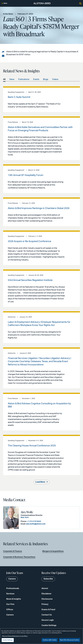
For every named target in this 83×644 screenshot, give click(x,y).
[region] (41, 636)
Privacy (45, 604)
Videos (55, 79)
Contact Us (47, 615)
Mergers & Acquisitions (53, 551)
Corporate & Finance (12, 551)
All (4, 79)
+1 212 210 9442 (33, 521)
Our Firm (10, 604)
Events (36, 79)
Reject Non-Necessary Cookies (69, 640)
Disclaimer (46, 594)
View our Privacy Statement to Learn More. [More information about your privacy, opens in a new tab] (15, 636)
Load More (40, 482)
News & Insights (13, 599)
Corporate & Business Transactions (19, 557)
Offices (9, 610)
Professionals (12, 588)
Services (10, 594)
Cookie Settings (49, 625)
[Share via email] (3, 56)
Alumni (45, 588)
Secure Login (48, 620)
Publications (23, 79)
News (11, 79)
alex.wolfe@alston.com (35, 524)
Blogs (45, 79)
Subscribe (48, 579)
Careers (10, 615)
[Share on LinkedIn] (3, 52)
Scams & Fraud (48, 610)
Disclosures (47, 599)
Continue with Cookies (50, 640)
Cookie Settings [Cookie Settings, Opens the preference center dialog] (8, 640)
